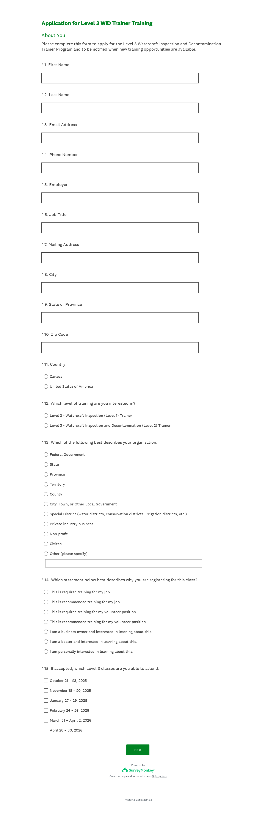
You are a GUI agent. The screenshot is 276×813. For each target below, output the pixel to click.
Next (138, 750)
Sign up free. (159, 776)
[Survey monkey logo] (138, 770)
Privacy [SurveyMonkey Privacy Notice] (128, 800)
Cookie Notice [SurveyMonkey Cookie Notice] (144, 800)
